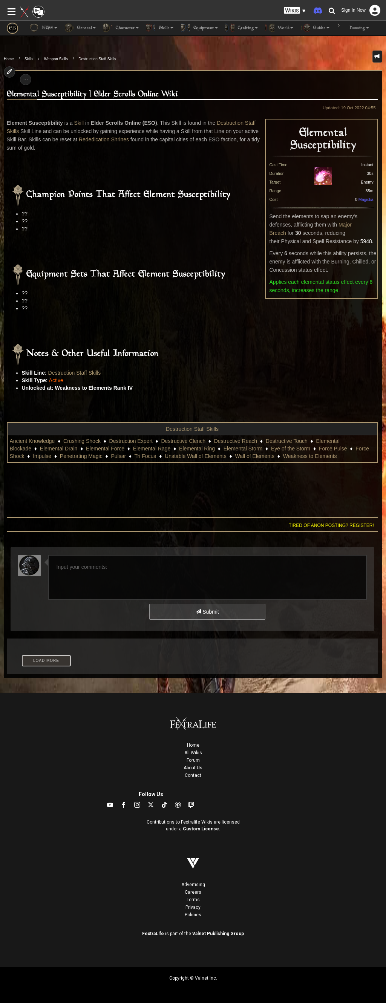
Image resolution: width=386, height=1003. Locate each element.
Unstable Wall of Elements (196, 456)
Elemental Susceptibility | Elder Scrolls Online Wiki (92, 94)
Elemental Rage (152, 449)
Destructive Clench (183, 441)
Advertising (193, 884)
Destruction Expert (131, 441)
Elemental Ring (197, 449)
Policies (193, 914)
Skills (29, 59)
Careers (193, 892)
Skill (79, 123)
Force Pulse (333, 449)
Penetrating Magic (81, 456)
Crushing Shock (82, 441)
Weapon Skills (56, 59)
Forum (193, 760)
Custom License (201, 828)
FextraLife (153, 933)
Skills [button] (159, 27)
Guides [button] (315, 27)
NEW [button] (43, 27)
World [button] (279, 27)
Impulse (42, 456)
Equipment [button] (199, 27)
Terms (193, 899)
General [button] (80, 27)
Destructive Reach (235, 441)
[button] (294, 10)
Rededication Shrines (104, 139)
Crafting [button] (241, 27)
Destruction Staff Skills (97, 59)
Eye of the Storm (290, 449)
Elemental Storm (243, 449)
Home (9, 59)
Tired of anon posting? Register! (331, 525)
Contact (193, 775)
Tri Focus (145, 456)
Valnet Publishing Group (218, 933)
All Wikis (193, 752)
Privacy (193, 907)
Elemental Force (105, 449)
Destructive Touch (287, 441)
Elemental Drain (59, 449)
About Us (193, 767)
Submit (207, 612)
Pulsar (118, 456)
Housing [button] (353, 27)
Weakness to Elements (310, 456)
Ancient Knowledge (32, 441)
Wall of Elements (254, 456)
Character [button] (121, 27)
